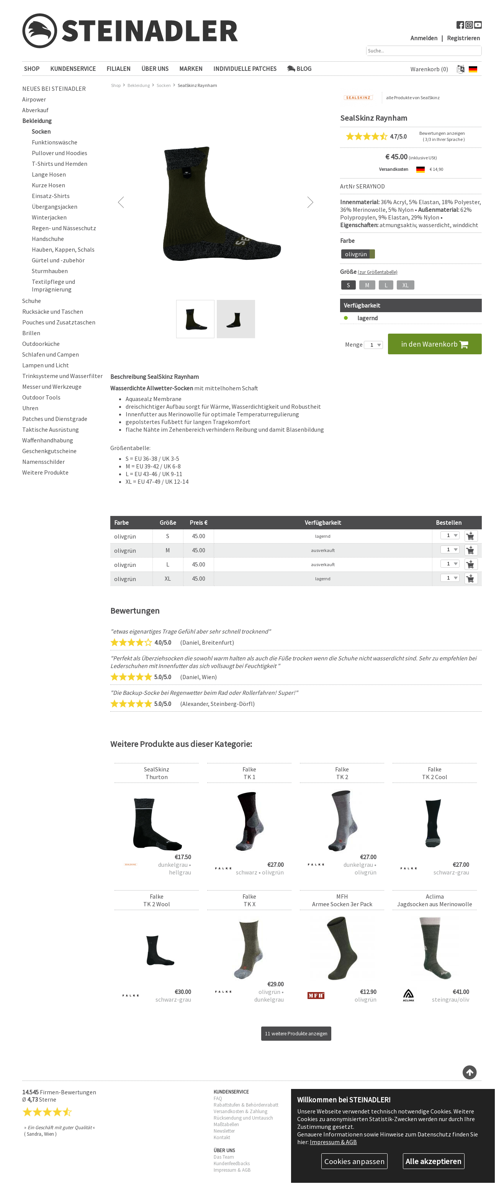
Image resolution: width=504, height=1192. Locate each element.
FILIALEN (118, 68)
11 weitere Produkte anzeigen (296, 1033)
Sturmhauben (50, 271)
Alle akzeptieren (433, 1161)
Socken (41, 131)
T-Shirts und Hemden (59, 163)
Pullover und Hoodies (59, 153)
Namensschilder (43, 461)
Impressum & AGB (232, 1170)
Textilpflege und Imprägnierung (53, 285)
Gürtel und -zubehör (58, 260)
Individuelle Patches (245, 68)
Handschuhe (48, 238)
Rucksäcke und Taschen (52, 311)
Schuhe (31, 301)
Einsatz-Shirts (51, 196)
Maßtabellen (226, 1124)
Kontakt (222, 1137)
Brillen (31, 333)
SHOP (31, 68)
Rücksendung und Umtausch (243, 1118)
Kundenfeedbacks (232, 1163)
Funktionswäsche (54, 142)
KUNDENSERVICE (73, 68)
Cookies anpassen (354, 1161)
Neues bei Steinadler (54, 88)
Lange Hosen (49, 174)
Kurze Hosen (48, 185)
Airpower (34, 99)
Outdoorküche (41, 343)
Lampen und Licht (45, 365)
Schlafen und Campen (50, 354)
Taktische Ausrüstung (50, 429)
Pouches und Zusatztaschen (58, 322)
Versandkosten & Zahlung (240, 1111)
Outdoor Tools (41, 397)
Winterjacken (49, 217)
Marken (191, 68)
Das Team (224, 1157)
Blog (299, 68)
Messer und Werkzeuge (52, 386)
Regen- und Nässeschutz (64, 228)
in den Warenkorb (434, 344)
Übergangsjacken (54, 206)
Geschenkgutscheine (49, 451)
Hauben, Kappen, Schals (63, 249)
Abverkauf (35, 110)
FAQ (218, 1098)
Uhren (30, 408)
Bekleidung (37, 120)
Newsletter (224, 1131)
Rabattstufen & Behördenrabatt (246, 1105)
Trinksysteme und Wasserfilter (62, 376)
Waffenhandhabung (47, 440)
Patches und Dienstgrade (54, 418)
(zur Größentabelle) (378, 272)
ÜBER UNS (155, 68)
